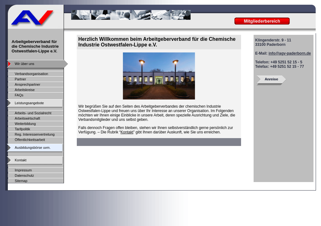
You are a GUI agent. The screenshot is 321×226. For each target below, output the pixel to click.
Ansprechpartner (27, 84)
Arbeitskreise (25, 90)
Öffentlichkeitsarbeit (30, 140)
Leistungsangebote (29, 103)
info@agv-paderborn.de (290, 53)
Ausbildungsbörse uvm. (32, 147)
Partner (20, 79)
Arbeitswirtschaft (27, 118)
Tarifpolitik (22, 129)
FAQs (19, 95)
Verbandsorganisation (31, 74)
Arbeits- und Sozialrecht (33, 113)
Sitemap (21, 181)
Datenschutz (24, 175)
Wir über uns (24, 64)
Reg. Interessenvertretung (35, 134)
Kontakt (127, 132)
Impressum (23, 170)
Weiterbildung (25, 124)
